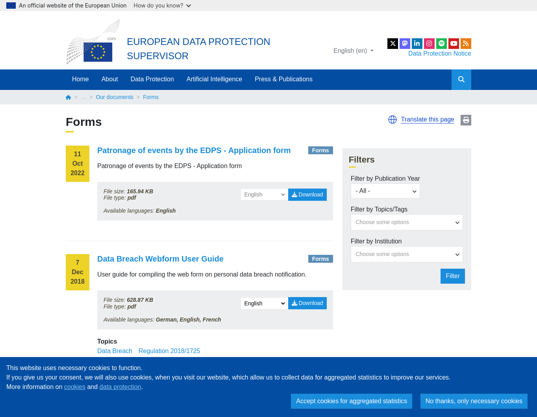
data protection (120, 386)
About (110, 79)
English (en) (351, 50)
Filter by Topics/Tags (379, 209)
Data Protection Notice (439, 53)
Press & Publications (284, 79)
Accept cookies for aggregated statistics (351, 401)
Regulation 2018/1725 (169, 351)
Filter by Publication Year (385, 178)
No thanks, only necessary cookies (474, 401)
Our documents (114, 97)
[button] (392, 119)
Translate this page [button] (427, 119)
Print (466, 120)
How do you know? (162, 5)
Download (307, 194)
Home (80, 79)
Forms (320, 150)
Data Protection (152, 79)
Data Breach (114, 351)
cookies (74, 386)
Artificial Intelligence (214, 79)
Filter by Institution (376, 241)
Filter (453, 276)
